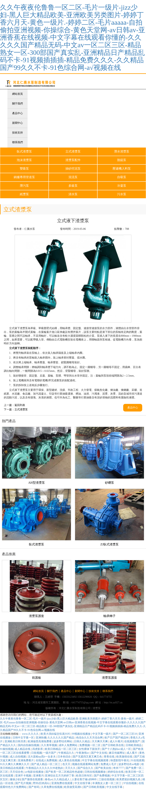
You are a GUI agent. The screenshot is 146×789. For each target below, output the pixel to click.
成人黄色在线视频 (70, 760)
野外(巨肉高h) (41, 783)
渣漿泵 (97, 708)
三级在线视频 (107, 779)
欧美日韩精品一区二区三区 (61, 749)
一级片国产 (50, 752)
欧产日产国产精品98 (117, 737)
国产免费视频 (102, 775)
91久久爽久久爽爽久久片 (15, 764)
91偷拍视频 (6, 749)
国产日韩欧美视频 (94, 787)
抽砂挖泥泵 (73, 168)
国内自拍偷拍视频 (29, 745)
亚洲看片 (38, 775)
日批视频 (36, 752)
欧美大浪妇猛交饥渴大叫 (56, 733)
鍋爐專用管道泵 (24, 177)
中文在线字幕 (83, 783)
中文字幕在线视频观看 (95, 760)
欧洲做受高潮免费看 (40, 741)
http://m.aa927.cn (113, 702)
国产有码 (34, 787)
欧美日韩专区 (84, 775)
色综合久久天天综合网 (89, 737)
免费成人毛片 (109, 764)
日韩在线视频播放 (95, 771)
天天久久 (70, 768)
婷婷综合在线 (116, 771)
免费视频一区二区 (90, 745)
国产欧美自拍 (103, 768)
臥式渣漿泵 (24, 151)
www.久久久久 (31, 733)
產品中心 (17, 113)
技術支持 (17, 132)
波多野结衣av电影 (129, 764)
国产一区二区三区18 (125, 733)
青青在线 (109, 756)
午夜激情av (83, 752)
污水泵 (121, 194)
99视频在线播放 (81, 733)
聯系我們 (17, 142)
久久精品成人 (62, 779)
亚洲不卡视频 (23, 775)
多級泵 (73, 185)
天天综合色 (17, 771)
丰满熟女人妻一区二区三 (107, 783)
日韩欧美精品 (134, 745)
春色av (49, 779)
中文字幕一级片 (102, 733)
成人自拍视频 (18, 756)
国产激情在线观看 (33, 779)
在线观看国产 (132, 741)
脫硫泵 (121, 160)
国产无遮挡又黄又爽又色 (88, 756)
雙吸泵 (24, 168)
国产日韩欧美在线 (113, 745)
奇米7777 (119, 768)
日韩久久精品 (82, 741)
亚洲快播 (41, 737)
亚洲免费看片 (26, 760)
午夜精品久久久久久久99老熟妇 (45, 768)
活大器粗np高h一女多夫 (42, 756)
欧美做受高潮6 (73, 787)
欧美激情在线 (124, 756)
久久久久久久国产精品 (61, 737)
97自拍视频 (130, 783)
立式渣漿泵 (73, 151)
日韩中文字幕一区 (24, 737)
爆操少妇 (15, 779)
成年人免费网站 (68, 745)
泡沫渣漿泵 (24, 160)
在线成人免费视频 (47, 760)
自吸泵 (121, 177)
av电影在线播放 (34, 771)
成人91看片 (116, 741)
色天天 (66, 764)
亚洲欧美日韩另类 (16, 741)
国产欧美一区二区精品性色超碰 (64, 771)
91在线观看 (137, 760)
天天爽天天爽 (100, 741)
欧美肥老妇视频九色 (129, 779)
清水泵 (73, 194)
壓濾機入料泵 (122, 168)
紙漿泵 (24, 194)
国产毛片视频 (23, 783)
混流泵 (73, 177)
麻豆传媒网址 (117, 752)
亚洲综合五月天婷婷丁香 (60, 775)
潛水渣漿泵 (121, 151)
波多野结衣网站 (63, 741)
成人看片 (132, 752)
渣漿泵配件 (73, 160)
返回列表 (19, 405)
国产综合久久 (85, 768)
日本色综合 (64, 756)
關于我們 (17, 103)
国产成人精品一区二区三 (46, 764)
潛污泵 (24, 185)
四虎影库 (38, 749)
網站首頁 (17, 93)
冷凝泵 (121, 185)
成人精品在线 (22, 749)
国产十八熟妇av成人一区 (117, 749)
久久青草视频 (49, 745)
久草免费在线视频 (52, 787)
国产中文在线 (99, 752)
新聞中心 (17, 123)
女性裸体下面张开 (90, 749)
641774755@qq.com (82, 702)
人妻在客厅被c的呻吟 (85, 779)
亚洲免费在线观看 (62, 783)
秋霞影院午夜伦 (120, 760)
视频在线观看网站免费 (85, 764)
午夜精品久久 (66, 752)
